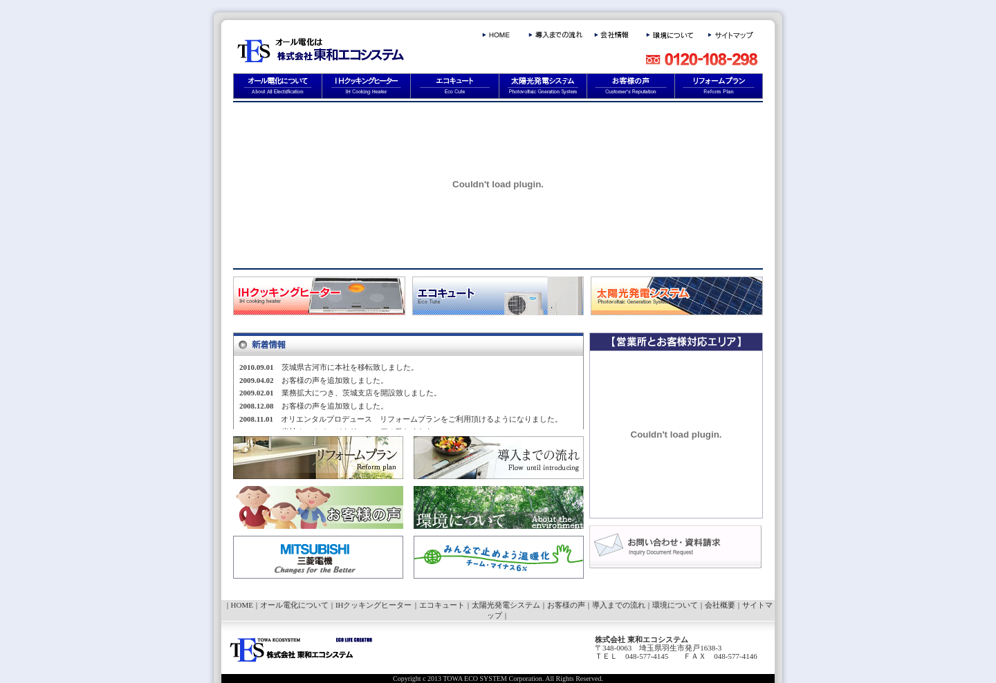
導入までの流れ (618, 605)
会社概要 (720, 605)
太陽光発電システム (506, 605)
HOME (242, 605)
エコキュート (442, 605)
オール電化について (294, 605)
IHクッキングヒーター (373, 605)
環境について (675, 605)
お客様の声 (566, 605)
